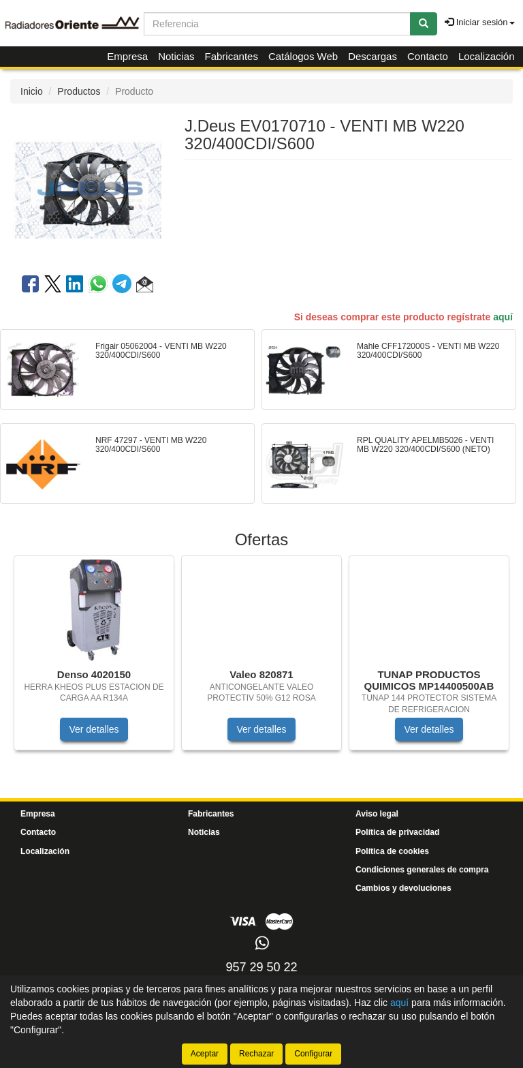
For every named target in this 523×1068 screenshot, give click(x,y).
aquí (503, 316)
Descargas (372, 56)
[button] (144, 286)
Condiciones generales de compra (421, 869)
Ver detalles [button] (93, 729)
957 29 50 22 (261, 967)
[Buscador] (277, 23)
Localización (486, 56)
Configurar (313, 1053)
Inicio (31, 91)
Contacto (427, 56)
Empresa (127, 56)
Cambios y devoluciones (403, 888)
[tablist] (261, 659)
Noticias (176, 56)
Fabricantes (231, 56)
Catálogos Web (303, 56)
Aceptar (205, 1053)
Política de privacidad (397, 832)
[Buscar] (423, 23)
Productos (78, 91)
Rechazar (256, 1053)
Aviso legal (376, 814)
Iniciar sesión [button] (479, 22)
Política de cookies (392, 851)
